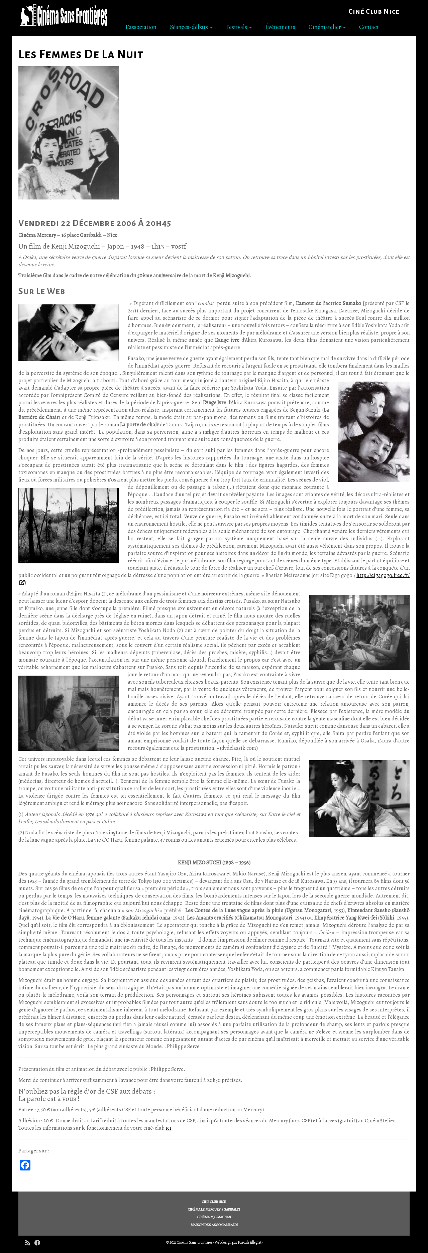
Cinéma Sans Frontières (194, 1242)
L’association (140, 27)
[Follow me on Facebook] (39, 1243)
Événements (280, 27)
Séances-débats (191, 27)
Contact (369, 27)
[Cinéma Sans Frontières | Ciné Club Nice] (63, 15)
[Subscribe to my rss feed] (29, 1243)
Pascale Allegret (249, 1242)
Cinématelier (327, 27)
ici (168, 1128)
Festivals (239, 27)
